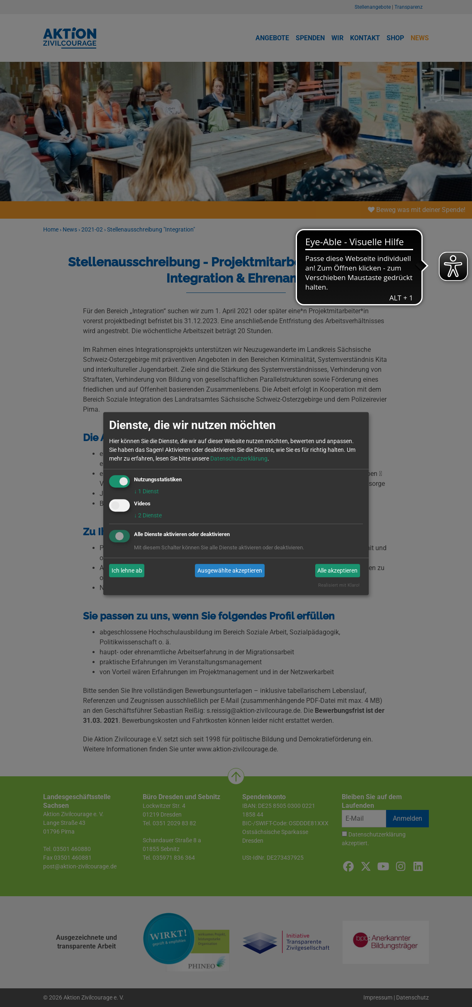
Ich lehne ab (127, 570)
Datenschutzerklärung (239, 458)
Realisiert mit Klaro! (339, 585)
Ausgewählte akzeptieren (229, 570)
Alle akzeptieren (337, 570)
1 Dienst (146, 491)
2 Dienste (148, 515)
